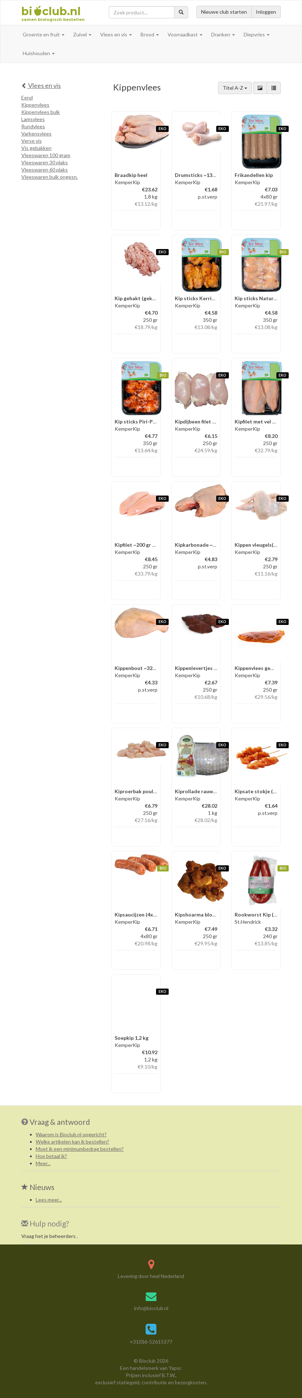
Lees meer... (49, 1200)
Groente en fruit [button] (44, 34)
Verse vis (31, 141)
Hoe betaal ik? (51, 1156)
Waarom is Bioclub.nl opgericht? (71, 1134)
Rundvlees (33, 126)
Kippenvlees (35, 105)
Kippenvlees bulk (40, 112)
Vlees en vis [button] (116, 34)
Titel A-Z (235, 88)
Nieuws (37, 1186)
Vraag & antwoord (60, 1121)
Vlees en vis (41, 85)
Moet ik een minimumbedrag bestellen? (80, 1149)
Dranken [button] (223, 34)
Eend (27, 97)
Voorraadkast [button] (185, 34)
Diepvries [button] (257, 34)
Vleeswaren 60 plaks (44, 170)
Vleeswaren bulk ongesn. (49, 177)
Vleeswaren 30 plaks (44, 162)
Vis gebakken (36, 148)
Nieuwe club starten (224, 12)
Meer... (43, 1163)
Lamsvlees (33, 119)
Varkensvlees (36, 133)
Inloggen (266, 12)
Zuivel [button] (82, 34)
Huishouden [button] (39, 53)
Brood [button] (150, 34)
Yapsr (175, 1368)
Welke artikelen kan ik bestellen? (72, 1142)
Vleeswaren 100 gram (45, 155)
